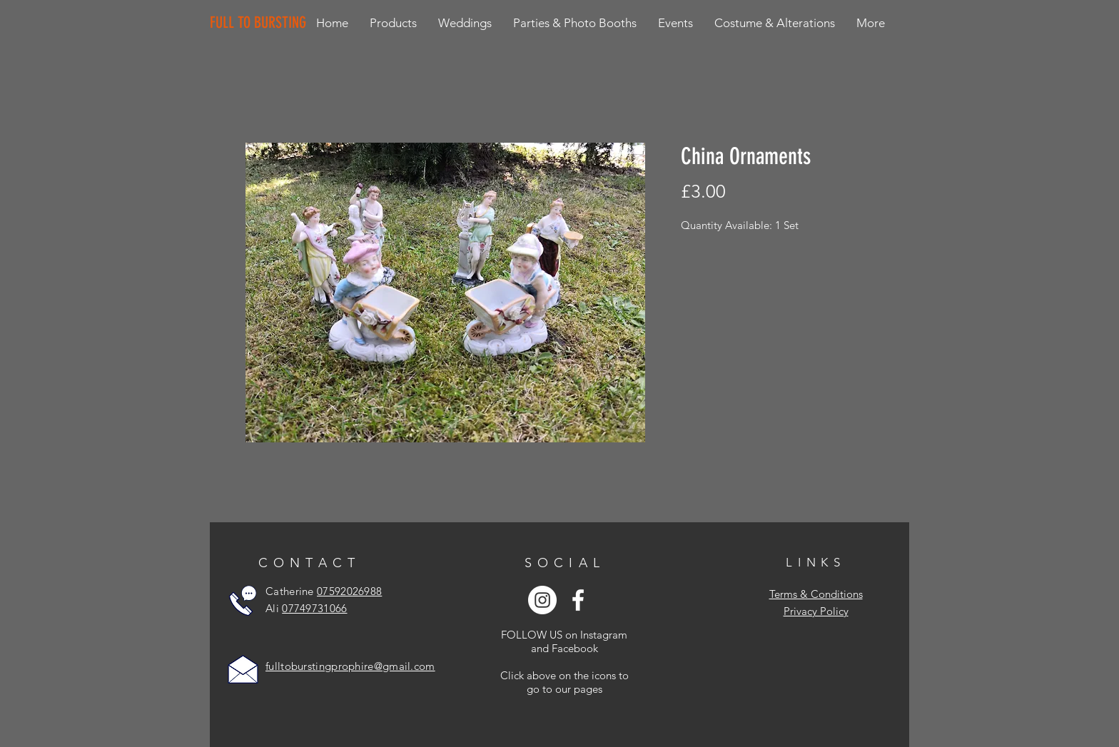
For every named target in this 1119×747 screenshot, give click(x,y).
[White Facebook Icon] (578, 600)
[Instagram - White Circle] (542, 600)
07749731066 (314, 608)
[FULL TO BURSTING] (261, 23)
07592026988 (349, 591)
